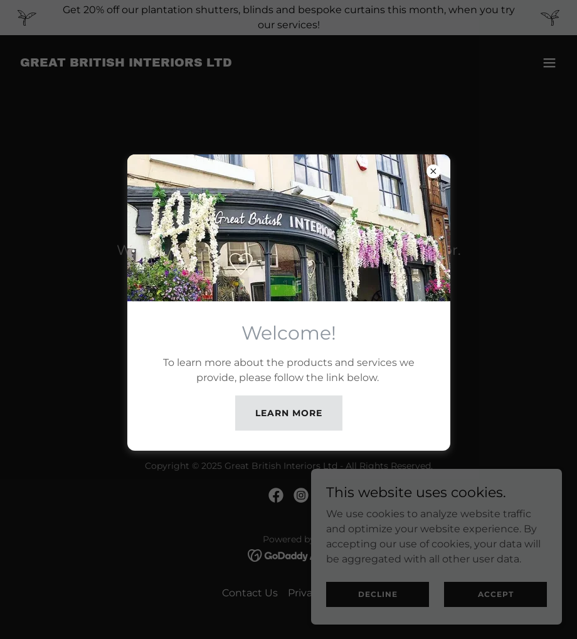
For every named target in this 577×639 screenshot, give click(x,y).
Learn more (288, 413)
